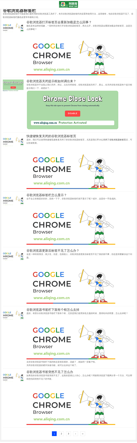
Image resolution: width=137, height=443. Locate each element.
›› (82, 433)
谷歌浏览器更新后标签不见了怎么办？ (52, 250)
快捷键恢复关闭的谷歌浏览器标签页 (51, 136)
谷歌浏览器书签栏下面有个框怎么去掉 (52, 309)
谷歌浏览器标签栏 (19, 10)
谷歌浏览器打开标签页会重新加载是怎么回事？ (59, 22)
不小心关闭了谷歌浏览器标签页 (111, 139)
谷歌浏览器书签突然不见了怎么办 (49, 372)
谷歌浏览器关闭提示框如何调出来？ (51, 81)
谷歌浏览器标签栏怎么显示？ (46, 195)
